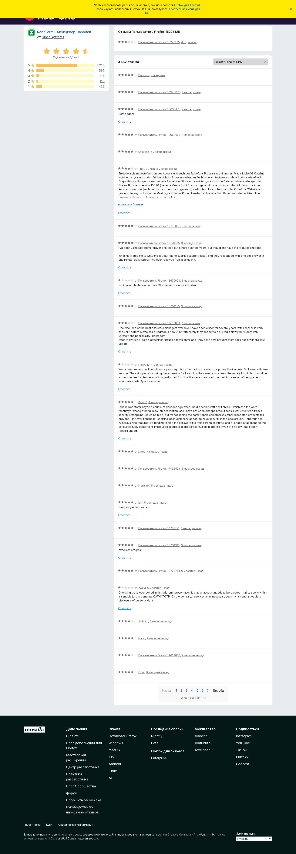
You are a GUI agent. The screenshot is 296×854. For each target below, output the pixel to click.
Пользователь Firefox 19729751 (159, 570)
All (111, 778)
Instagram (244, 736)
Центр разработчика (82, 767)
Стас (141, 672)
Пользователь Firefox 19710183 (159, 545)
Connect (200, 736)
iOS (111, 757)
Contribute (201, 743)
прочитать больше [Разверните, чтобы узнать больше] (130, 204)
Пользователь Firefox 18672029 (159, 280)
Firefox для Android (187, 5)
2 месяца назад (192, 92)
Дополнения (76, 729)
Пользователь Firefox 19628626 (159, 655)
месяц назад (159, 75)
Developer (201, 750)
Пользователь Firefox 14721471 (158, 528)
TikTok (241, 750)
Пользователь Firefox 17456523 (159, 468)
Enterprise (159, 758)
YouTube (243, 743)
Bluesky (242, 757)
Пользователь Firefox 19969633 (159, 134)
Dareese (143, 75)
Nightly (156, 736)
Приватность (32, 824)
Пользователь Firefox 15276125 (159, 42)
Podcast (242, 764)
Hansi (141, 638)
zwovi (142, 587)
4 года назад (189, 42)
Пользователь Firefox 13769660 (159, 226)
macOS (114, 750)
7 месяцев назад (158, 638)
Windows (116, 743)
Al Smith (143, 621)
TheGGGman (146, 168)
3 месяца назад (166, 168)
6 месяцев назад (192, 545)
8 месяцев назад (157, 672)
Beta (154, 743)
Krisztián (143, 151)
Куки (49, 824)
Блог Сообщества (81, 786)
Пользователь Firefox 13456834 (159, 323)
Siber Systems (53, 37)
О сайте (72, 736)
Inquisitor (144, 485)
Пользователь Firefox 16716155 (159, 306)
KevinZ (142, 402)
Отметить (124, 121)
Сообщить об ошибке (83, 800)
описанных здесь (69, 834)
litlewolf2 (144, 364)
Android (115, 764)
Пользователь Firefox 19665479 (159, 109)
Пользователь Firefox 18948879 (159, 92)
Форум (71, 793)
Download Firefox (123, 736)
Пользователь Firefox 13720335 (159, 243)
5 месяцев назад (192, 468)
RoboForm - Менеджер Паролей (64, 32)
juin (140, 502)
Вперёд (218, 690)
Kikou (141, 451)
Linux (113, 771)
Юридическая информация (75, 824)
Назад (166, 690)
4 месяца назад (192, 323)
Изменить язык (245, 833)
